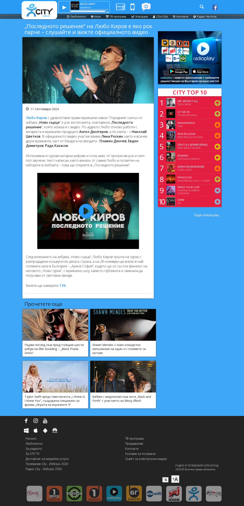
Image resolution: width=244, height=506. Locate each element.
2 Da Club (160, 16)
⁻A (165, 479)
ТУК (62, 285)
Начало (31, 438)
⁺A (175, 479)
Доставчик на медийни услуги (47, 459)
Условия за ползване (140, 454)
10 (161, 201)
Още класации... (207, 215)
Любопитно (76, 16)
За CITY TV (32, 454)
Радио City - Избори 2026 (44, 469)
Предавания (134, 444)
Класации (139, 16)
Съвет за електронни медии (146, 459)
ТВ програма (116, 16)
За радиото (34, 449)
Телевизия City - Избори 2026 (47, 464)
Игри (96, 16)
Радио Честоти (204, 16)
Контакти (180, 16)
